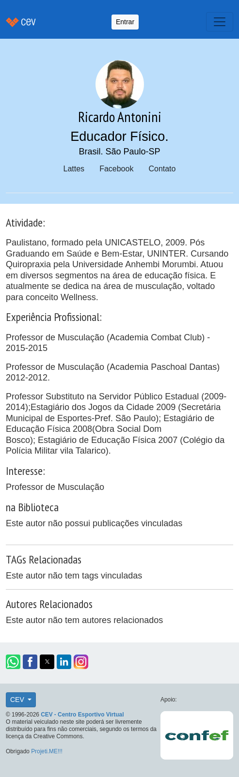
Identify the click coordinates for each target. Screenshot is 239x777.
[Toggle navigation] (219, 21)
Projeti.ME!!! (47, 751)
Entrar (125, 22)
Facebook (116, 169)
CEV (18, 699)
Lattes (74, 169)
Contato (161, 169)
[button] (13, 662)
